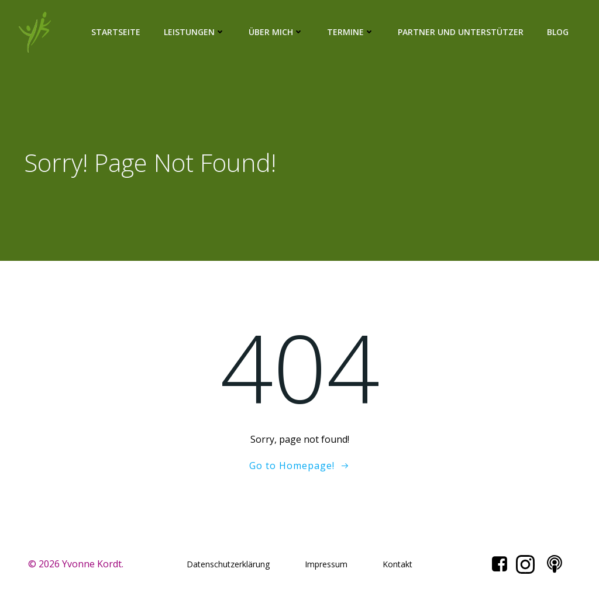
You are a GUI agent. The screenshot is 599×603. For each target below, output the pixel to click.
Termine (350, 31)
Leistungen (194, 31)
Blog (558, 31)
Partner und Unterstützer (461, 31)
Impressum (326, 564)
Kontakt (397, 564)
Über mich (276, 31)
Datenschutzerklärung (228, 564)
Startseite (115, 31)
